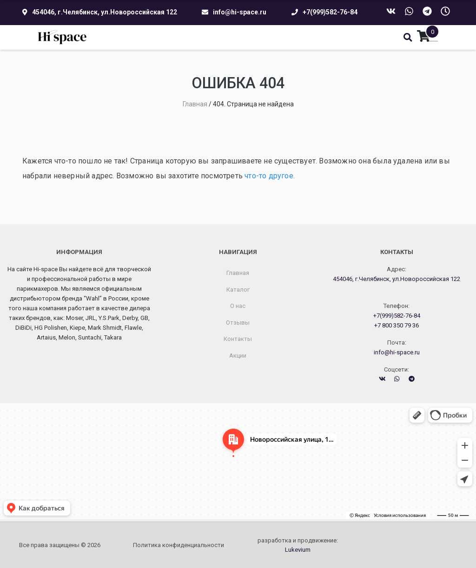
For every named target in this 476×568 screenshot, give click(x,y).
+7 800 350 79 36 (396, 325)
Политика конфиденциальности (178, 545)
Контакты (238, 338)
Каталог (238, 289)
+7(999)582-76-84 (330, 12)
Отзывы (238, 322)
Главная (237, 272)
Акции (237, 355)
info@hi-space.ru (239, 12)
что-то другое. (270, 175)
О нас (237, 305)
